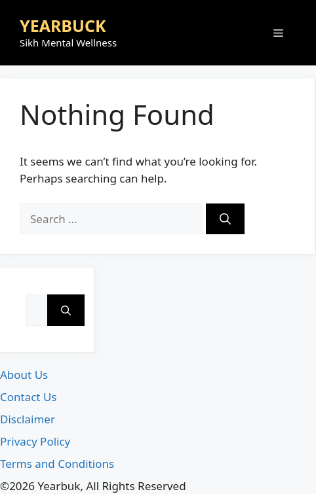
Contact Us (28, 396)
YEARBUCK (63, 25)
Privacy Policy (35, 441)
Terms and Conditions (57, 463)
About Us (24, 374)
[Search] (225, 219)
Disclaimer (27, 419)
